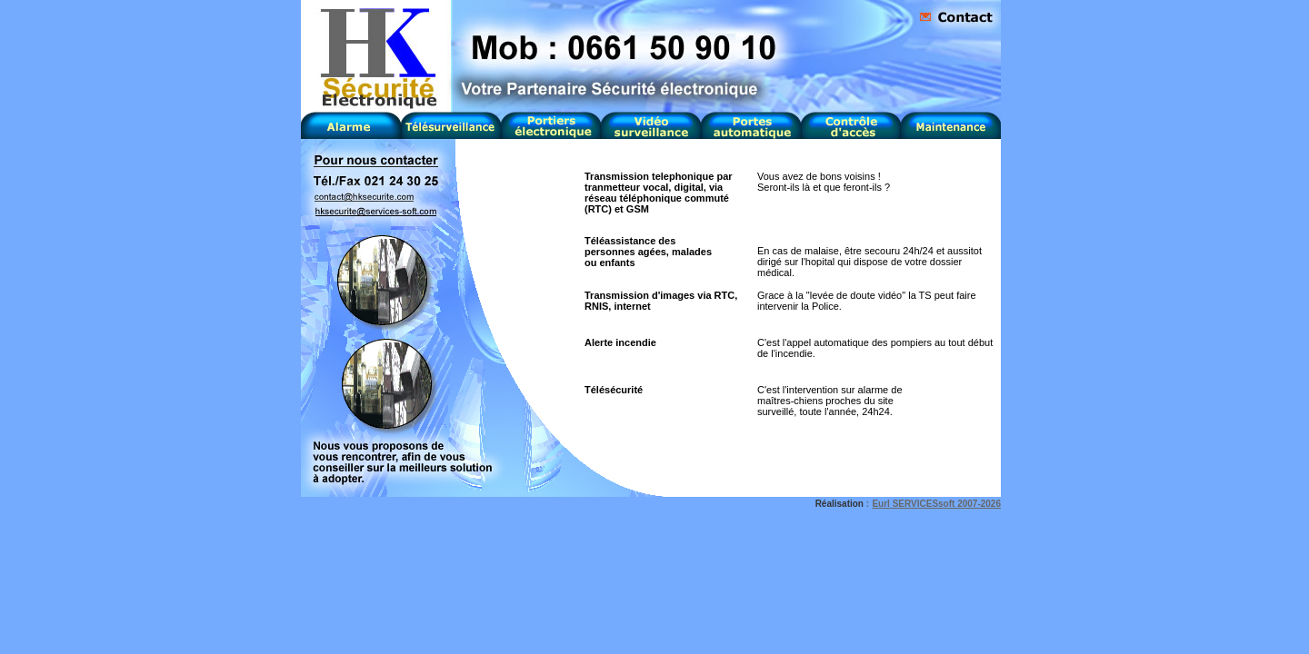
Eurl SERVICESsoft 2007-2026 (936, 504)
